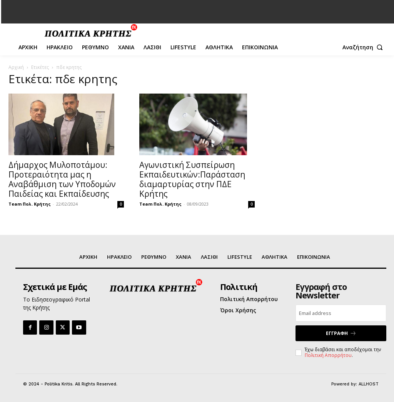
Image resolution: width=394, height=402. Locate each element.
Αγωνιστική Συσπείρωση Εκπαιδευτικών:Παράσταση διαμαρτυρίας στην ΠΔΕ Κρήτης (192, 179)
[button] (364, 47)
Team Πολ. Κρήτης (29, 204)
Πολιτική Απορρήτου (328, 355)
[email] (341, 313)
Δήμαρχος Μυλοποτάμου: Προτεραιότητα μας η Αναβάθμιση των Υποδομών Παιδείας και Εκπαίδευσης (62, 179)
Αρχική (16, 67)
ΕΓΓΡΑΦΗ (341, 333)
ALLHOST (369, 384)
